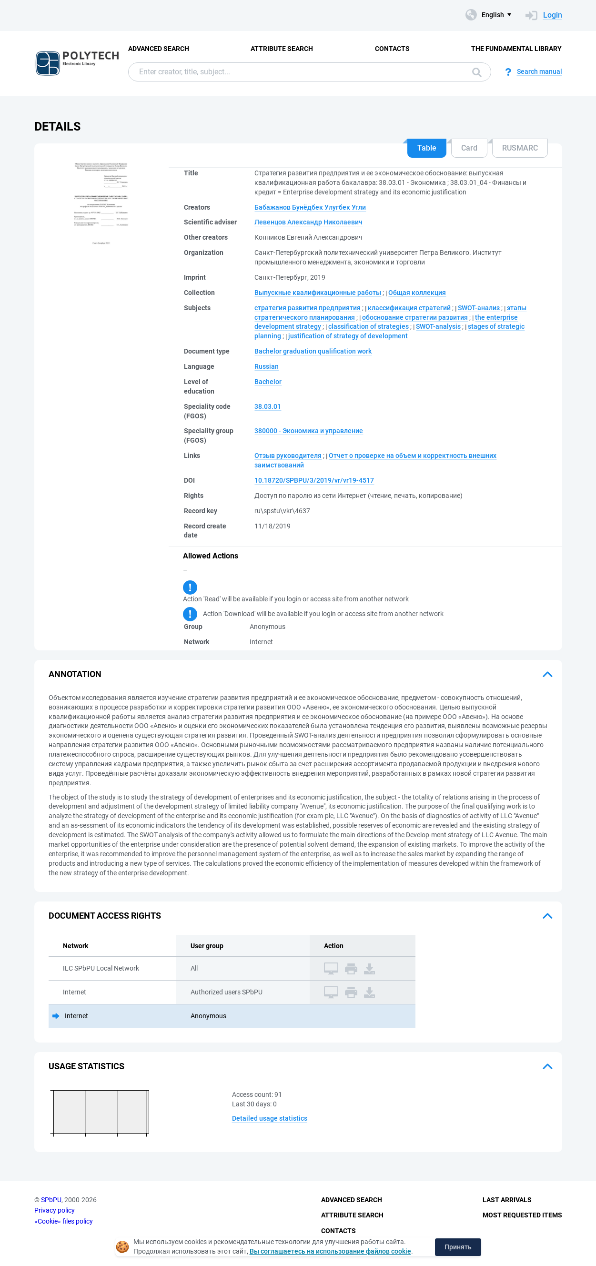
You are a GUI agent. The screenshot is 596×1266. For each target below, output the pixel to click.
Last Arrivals (507, 1200)
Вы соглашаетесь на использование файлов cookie (330, 1251)
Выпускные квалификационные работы (317, 292)
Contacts (392, 48)
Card (469, 147)
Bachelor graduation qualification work (313, 351)
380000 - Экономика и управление (308, 431)
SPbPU (51, 1200)
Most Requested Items (522, 1215)
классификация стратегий (409, 308)
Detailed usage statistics (269, 1118)
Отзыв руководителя (288, 455)
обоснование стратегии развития (415, 317)
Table (426, 147)
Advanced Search (158, 48)
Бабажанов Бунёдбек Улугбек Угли (310, 207)
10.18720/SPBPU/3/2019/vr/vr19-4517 (314, 480)
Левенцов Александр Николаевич (308, 222)
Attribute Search (282, 48)
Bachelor (268, 381)
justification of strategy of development (348, 336)
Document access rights (105, 916)
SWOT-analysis (438, 326)
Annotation (75, 674)
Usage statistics (86, 1066)
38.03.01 (267, 406)
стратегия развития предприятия (307, 308)
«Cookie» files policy (63, 1221)
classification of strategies (368, 326)
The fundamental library (516, 48)
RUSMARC (520, 147)
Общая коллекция (417, 292)
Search (477, 72)
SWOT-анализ (479, 308)
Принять (458, 1247)
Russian (266, 366)
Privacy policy (54, 1210)
